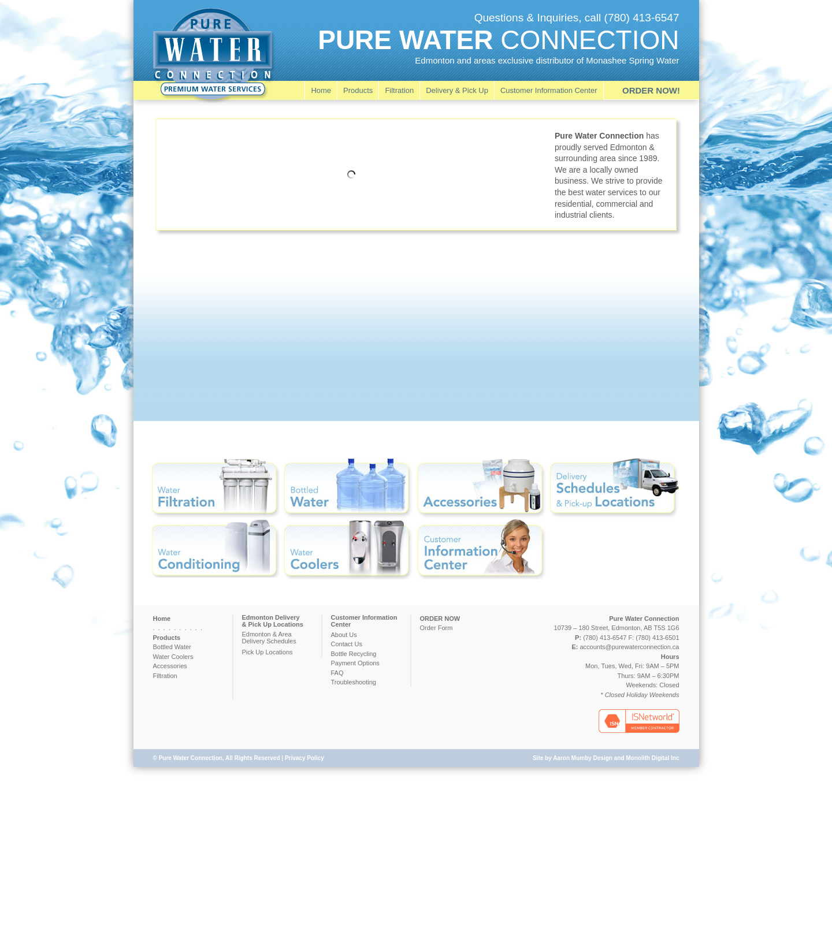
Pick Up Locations (267, 652)
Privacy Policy (304, 758)
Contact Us (346, 643)
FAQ (337, 672)
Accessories (170, 665)
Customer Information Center (548, 90)
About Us (344, 634)
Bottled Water (172, 646)
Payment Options (355, 663)
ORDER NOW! (651, 90)
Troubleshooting (353, 682)
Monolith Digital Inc (652, 758)
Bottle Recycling (354, 653)
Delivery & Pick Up (457, 90)
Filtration (399, 90)
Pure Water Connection (190, 758)
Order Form (436, 627)
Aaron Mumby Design (582, 758)
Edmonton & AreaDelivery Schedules (269, 638)
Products (358, 90)
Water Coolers (173, 656)
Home (321, 90)
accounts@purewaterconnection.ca (629, 646)
